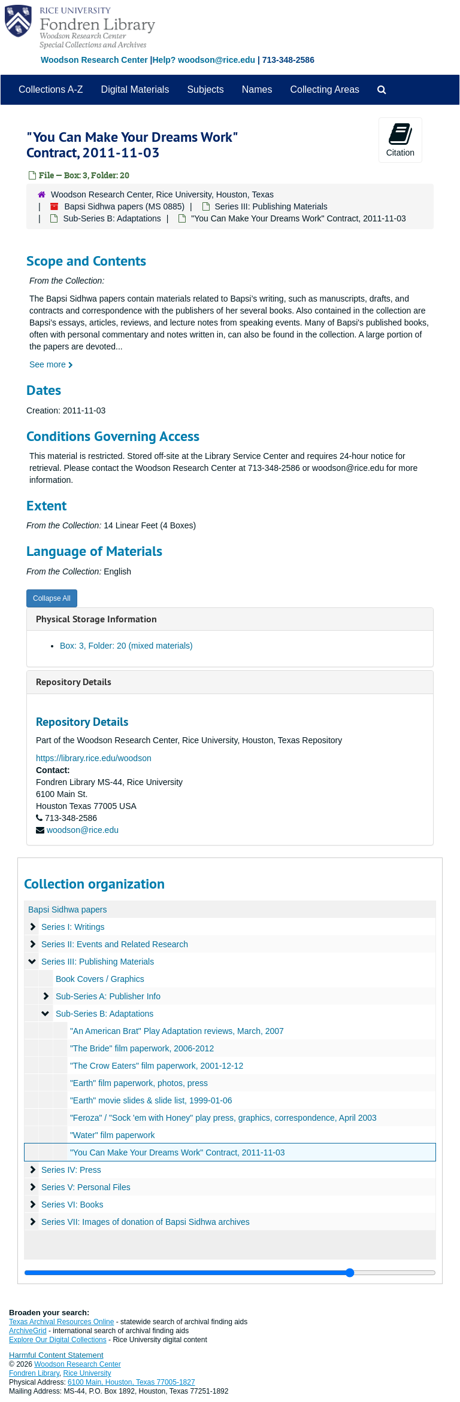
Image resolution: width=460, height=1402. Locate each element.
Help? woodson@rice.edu (203, 60)
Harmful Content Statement (56, 1355)
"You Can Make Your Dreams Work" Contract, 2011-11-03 (177, 1152)
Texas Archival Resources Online (61, 1322)
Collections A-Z (51, 89)
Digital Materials (135, 89)
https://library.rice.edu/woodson (94, 758)
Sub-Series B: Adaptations (112, 218)
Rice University (87, 1373)
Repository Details (73, 682)
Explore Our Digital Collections (58, 1340)
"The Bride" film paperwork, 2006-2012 (142, 1048)
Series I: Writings (73, 927)
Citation (400, 139)
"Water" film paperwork (112, 1135)
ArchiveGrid (28, 1331)
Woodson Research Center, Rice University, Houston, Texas (162, 194)
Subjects (205, 89)
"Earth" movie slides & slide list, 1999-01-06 (151, 1100)
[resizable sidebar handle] (230, 1273)
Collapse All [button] (52, 598)
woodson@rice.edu (83, 830)
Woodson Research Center (94, 60)
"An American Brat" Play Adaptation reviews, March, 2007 (177, 1031)
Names (257, 89)
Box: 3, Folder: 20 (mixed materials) (126, 645)
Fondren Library (34, 1373)
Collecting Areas (324, 89)
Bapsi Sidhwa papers (67, 909)
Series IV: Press (71, 1170)
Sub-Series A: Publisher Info (108, 996)
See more (51, 364)
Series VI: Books (72, 1204)
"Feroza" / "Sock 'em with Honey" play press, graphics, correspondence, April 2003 (223, 1118)
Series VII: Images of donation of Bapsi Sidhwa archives (145, 1222)
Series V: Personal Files (86, 1187)
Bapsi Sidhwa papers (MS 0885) (124, 206)
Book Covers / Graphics (100, 979)
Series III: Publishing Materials (271, 206)
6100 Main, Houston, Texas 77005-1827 (131, 1382)
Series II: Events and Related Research (114, 944)
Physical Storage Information (96, 619)
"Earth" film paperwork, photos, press (139, 1083)
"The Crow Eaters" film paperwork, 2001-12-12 (156, 1065)
